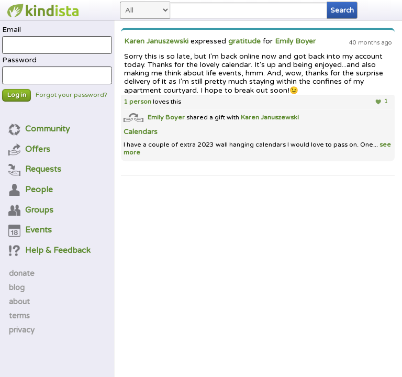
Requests (35, 169)
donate (22, 273)
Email (56, 40)
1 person (137, 102)
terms (19, 315)
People (30, 189)
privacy (22, 330)
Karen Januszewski (156, 41)
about (19, 301)
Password (56, 70)
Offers (29, 149)
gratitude (244, 41)
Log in (16, 95)
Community (39, 129)
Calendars (141, 132)
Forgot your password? (71, 95)
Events (30, 230)
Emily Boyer (295, 41)
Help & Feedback (49, 250)
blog (17, 287)
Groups (31, 210)
